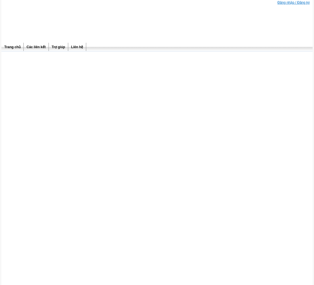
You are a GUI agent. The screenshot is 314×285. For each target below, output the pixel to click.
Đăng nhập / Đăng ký (293, 3)
